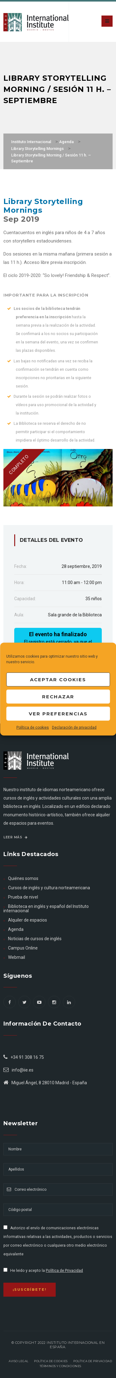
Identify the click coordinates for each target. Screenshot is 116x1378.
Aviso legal (18, 1361)
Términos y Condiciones (60, 1366)
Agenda (16, 929)
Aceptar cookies (58, 679)
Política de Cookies (51, 1361)
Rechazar (58, 696)
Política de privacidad (92, 1361)
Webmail (16, 957)
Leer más (15, 837)
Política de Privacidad (64, 1270)
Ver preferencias (58, 713)
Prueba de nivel (23, 897)
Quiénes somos (23, 878)
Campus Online (23, 947)
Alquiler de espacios (27, 920)
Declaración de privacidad (74, 727)
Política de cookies (32, 727)
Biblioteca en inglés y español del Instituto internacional (46, 908)
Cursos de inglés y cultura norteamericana (49, 887)
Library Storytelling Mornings (43, 206)
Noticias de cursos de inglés (35, 938)
